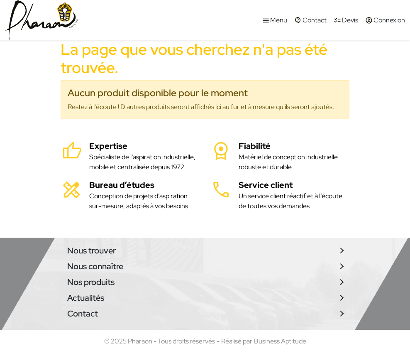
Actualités (85, 297)
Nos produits (91, 282)
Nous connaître (95, 266)
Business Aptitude (280, 341)
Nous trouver (91, 250)
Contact (82, 313)
